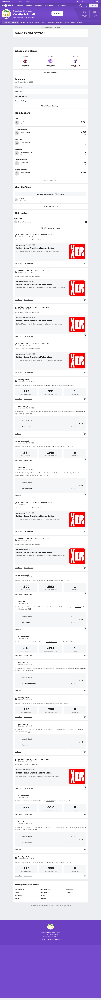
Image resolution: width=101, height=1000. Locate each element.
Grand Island (24, 421)
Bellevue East (50, 446)
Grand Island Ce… (45, 889)
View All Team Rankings (50, 106)
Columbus (49, 580)
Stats (43, 22)
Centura (17, 899)
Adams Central (19, 889)
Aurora (17, 892)
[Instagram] (87, 1)
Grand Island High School (50, 928)
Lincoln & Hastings (20, 101)
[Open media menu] (85, 5)
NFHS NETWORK (24, 1)
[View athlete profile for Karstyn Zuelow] (50, 119)
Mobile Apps (54, 967)
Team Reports (20, 245)
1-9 (46, 475)
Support (50, 979)
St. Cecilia (69, 889)
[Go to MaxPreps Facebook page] (64, 961)
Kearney (48, 703)
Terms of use (43, 973)
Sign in (94, 5)
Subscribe (44, 970)
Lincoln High (50, 801)
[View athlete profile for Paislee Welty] (50, 159)
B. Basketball (50, 5)
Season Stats (28, 399)
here (62, 194)
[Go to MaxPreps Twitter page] (57, 961)
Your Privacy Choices (50, 976)
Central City (18, 895)
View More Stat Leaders (50, 228)
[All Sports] (72, 5)
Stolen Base (18, 218)
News (73, 22)
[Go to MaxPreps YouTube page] (43, 961)
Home (23, 22)
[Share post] (84, 263)
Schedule (30, 22)
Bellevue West (50, 385)
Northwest (43, 899)
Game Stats (18, 399)
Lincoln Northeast (51, 642)
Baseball (38, 5)
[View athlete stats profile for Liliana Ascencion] (32, 222)
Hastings (42, 895)
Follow (57, 13)
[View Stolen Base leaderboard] (68, 222)
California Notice (56, 973)
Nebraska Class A (20, 96)
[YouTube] (82, 1)
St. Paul (68, 892)
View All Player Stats (50, 180)
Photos (67, 22)
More (79, 22)
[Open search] (80, 5)
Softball (20, 5)
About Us (45, 967)
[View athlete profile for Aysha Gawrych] (50, 139)
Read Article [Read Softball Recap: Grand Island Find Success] (18, 788)
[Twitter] (92, 1)
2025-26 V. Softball (10, 22)
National (17, 87)
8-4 (36, 829)
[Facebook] (97, 1)
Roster (37, 22)
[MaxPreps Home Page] (39, 27)
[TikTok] (78, 1)
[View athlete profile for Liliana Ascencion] (50, 149)
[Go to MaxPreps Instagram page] (50, 961)
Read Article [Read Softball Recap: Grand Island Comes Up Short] (18, 263)
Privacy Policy (55, 970)
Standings (51, 22)
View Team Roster (50, 206)
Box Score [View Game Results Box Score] (18, 434)
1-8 (29, 732)
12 (71, 622)
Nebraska (18, 92)
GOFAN (14, 1)
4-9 (32, 670)
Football (29, 5)
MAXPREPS (6, 1)
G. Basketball (62, 5)
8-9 (32, 414)
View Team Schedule (51, 72)
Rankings (59, 22)
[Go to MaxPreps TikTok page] (36, 961)
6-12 (29, 609)
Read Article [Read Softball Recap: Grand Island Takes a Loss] (18, 300)
